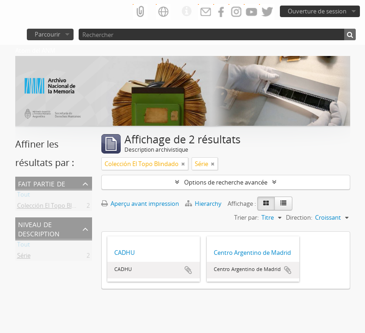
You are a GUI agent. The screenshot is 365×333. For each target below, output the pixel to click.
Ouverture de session (317, 11)
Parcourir (47, 34)
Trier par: (246, 217)
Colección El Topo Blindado (54, 207)
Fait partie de (41, 183)
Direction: (299, 217)
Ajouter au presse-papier (188, 270)
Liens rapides (186, 11)
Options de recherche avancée (225, 182)
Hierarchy (204, 203)
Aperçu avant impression (140, 203)
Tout (23, 196)
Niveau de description (39, 228)
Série (24, 257)
